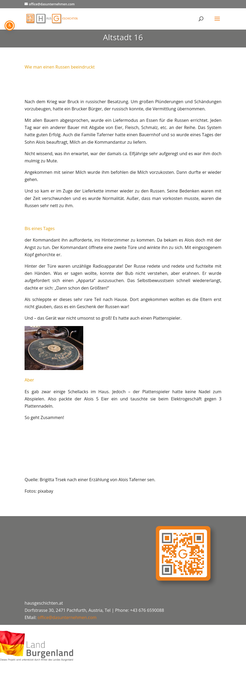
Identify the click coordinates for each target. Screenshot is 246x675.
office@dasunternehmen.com (67, 617)
